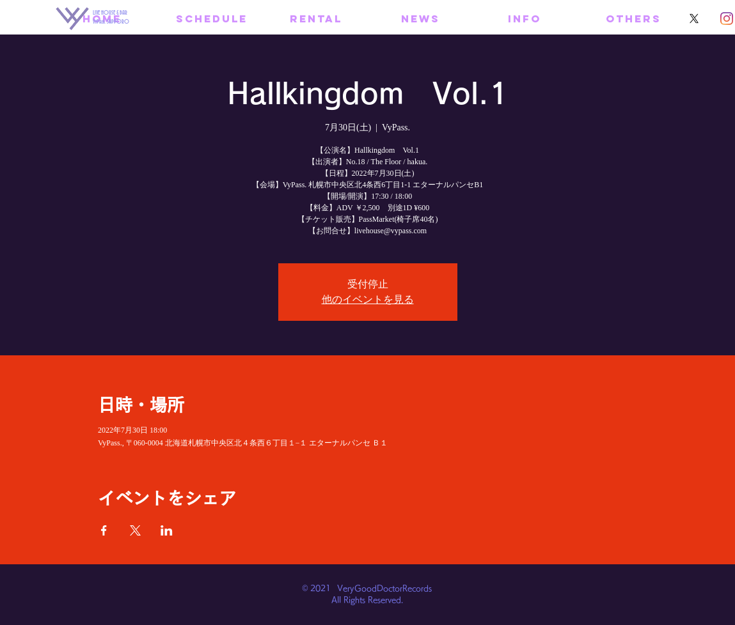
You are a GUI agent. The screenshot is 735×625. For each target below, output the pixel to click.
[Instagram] (726, 18)
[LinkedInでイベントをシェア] (167, 530)
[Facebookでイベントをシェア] (104, 530)
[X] (694, 18)
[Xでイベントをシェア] (135, 530)
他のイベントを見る (368, 299)
